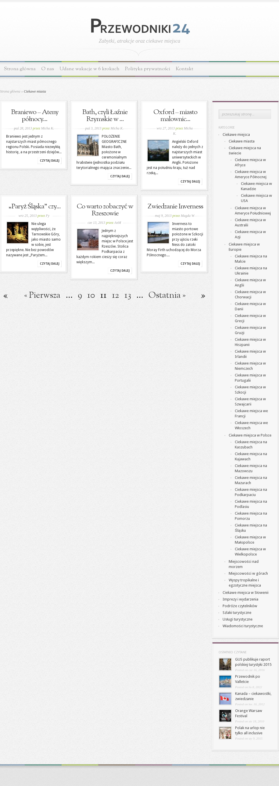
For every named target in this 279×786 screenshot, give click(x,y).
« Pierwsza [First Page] (42, 295)
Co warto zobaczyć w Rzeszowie (105, 210)
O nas (47, 69)
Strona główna (20, 69)
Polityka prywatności (148, 69)
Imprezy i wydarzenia (240, 599)
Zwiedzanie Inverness (175, 207)
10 (91, 295)
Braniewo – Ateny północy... (34, 115)
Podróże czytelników (240, 606)
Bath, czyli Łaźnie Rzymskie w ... (105, 115)
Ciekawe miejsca (236, 134)
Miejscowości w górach (248, 573)
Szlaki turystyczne (237, 612)
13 (127, 295)
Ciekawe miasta (242, 141)
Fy (48, 216)
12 (115, 295)
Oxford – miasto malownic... (175, 115)
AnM (117, 223)
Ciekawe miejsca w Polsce (250, 435)
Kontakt (184, 69)
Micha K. (47, 128)
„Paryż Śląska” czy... (34, 207)
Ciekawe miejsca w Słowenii (246, 592)
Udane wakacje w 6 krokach (89, 69)
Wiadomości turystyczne (243, 626)
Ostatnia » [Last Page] (167, 295)
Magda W (187, 216)
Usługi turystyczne (238, 619)
